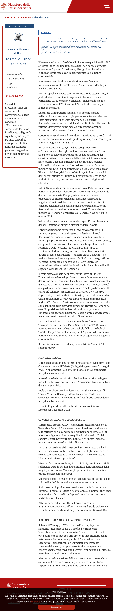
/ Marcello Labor (40, 17)
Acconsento (56, 607)
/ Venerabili (25, 17)
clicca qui (35, 601)
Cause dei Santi (11, 17)
